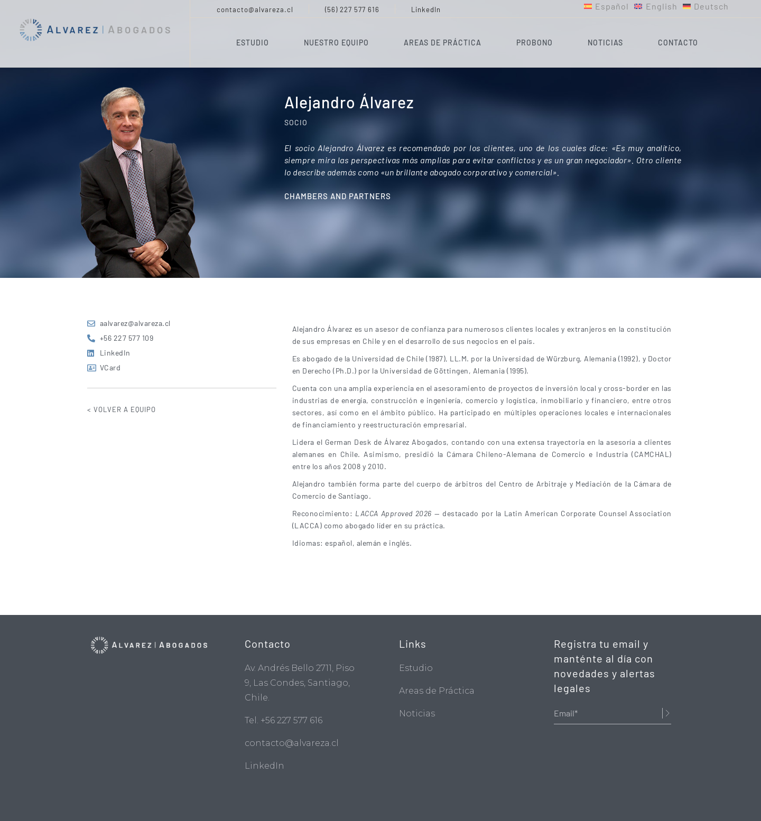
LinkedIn (426, 9)
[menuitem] (606, 6)
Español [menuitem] (612, 6)
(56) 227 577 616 (352, 9)
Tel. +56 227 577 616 (283, 720)
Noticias (417, 713)
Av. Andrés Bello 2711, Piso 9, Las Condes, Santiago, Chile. (300, 683)
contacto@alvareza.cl (255, 9)
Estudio (416, 668)
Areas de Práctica (437, 691)
